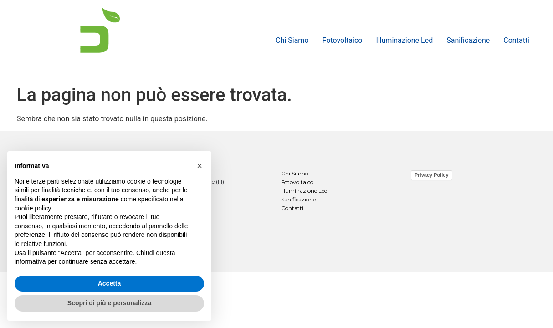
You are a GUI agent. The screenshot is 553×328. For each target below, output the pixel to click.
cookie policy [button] (33, 208)
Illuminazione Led (404, 40)
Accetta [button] (109, 283)
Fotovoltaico (343, 40)
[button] (199, 166)
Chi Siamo (292, 40)
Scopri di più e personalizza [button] (109, 303)
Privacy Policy (432, 175)
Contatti (516, 40)
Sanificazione (468, 40)
